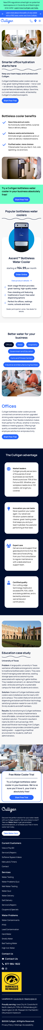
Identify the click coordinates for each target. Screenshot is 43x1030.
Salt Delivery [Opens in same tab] (7, 900)
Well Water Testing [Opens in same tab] (9, 886)
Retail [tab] (20, 344)
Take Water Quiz (11, 833)
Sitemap (18, 1025)
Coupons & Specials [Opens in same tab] (10, 909)
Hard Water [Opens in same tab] (6, 934)
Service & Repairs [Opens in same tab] (9, 852)
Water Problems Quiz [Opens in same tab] (10, 881)
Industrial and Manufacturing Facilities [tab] (21, 365)
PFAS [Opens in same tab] (4, 924)
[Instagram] (6, 968)
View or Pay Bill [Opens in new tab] (8, 848)
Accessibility (28, 1025)
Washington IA (30, 999)
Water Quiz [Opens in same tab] (6, 891)
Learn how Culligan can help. (26, 8)
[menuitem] (35, 21)
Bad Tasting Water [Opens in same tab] (9, 943)
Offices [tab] (9, 344)
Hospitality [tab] (32, 344)
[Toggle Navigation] (39, 21)
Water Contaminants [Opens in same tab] (10, 920)
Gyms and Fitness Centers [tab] (21, 358)
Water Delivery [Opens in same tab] (8, 895)
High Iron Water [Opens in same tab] (8, 948)
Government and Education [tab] (21, 351)
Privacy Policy (7, 1025)
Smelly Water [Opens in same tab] (7, 938)
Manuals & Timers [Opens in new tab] (9, 862)
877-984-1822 (12, 963)
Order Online (21, 274)
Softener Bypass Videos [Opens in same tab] (12, 857)
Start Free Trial (10, 100)
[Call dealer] (31, 21)
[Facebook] (3, 968)
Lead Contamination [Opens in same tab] (10, 929)
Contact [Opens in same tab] (5, 866)
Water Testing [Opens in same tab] (8, 877)
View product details (21, 280)
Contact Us (11, 958)
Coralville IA (19, 999)
